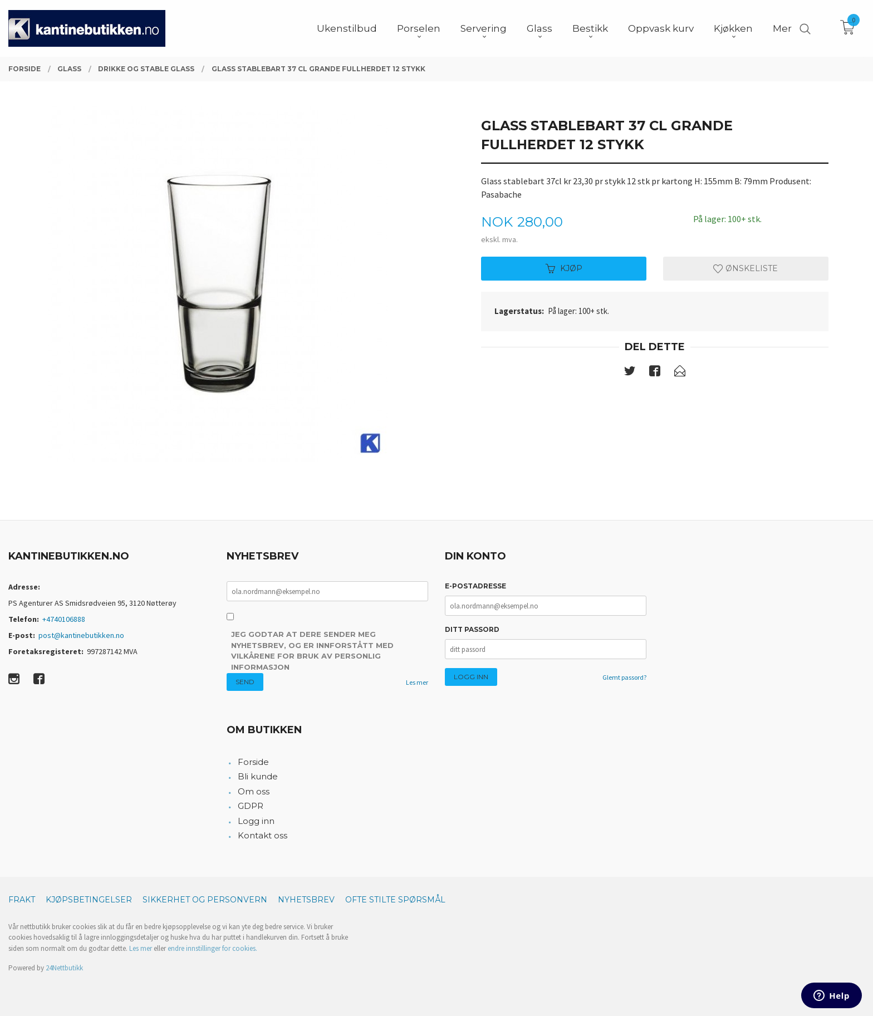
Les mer (417, 682)
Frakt (21, 900)
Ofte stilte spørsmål (395, 900)
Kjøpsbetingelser (89, 900)
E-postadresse (475, 586)
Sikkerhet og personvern (205, 900)
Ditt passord (472, 629)
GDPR (250, 806)
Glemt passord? (624, 677)
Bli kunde (258, 776)
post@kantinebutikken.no (81, 635)
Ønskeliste (745, 268)
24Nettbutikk (64, 968)
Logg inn (256, 821)
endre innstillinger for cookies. (212, 948)
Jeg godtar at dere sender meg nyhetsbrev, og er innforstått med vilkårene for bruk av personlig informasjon (312, 650)
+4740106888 (63, 619)
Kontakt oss (262, 835)
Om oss (253, 791)
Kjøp (564, 268)
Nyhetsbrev (306, 900)
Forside (253, 762)
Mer (782, 28)
